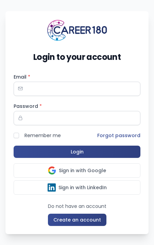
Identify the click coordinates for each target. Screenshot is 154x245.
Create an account (77, 219)
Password (28, 106)
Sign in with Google (77, 170)
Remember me (42, 135)
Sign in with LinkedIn (77, 187)
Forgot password (118, 135)
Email (22, 77)
